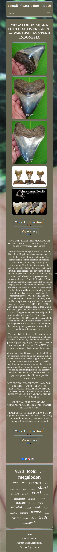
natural (36, 512)
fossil (19, 471)
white (33, 518)
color (40, 502)
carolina (13, 513)
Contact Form (29, 538)
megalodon (29, 477)
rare (46, 483)
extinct (31, 499)
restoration (35, 482)
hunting (32, 503)
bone (46, 494)
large (25, 519)
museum (32, 489)
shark (43, 487)
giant (41, 498)
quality (25, 494)
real (36, 493)
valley (46, 508)
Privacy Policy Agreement (29, 542)
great (24, 489)
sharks (16, 518)
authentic (29, 523)
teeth (42, 517)
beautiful (21, 502)
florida (18, 489)
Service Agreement (29, 547)
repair (37, 507)
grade (12, 489)
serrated (16, 507)
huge (15, 493)
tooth (32, 471)
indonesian (20, 498)
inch (41, 472)
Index (29, 534)
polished (28, 508)
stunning (24, 513)
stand (47, 513)
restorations (19, 482)
